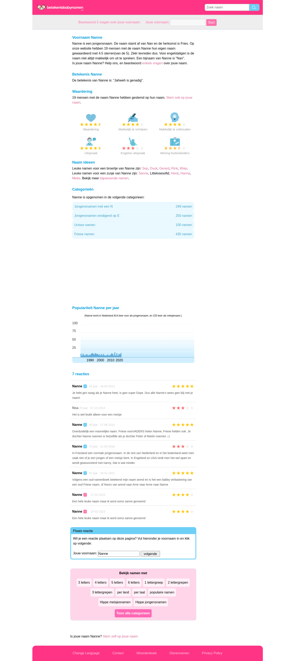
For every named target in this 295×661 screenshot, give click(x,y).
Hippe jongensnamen (150, 602)
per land (123, 592)
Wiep (183, 168)
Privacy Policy (212, 653)
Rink (174, 168)
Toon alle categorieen (133, 613)
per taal (139, 592)
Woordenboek (146, 653)
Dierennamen (179, 653)
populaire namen (162, 592)
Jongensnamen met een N (133, 206)
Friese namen (133, 234)
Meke (76, 178)
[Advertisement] (48, 90)
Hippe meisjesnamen (115, 602)
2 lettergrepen (178, 582)
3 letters (84, 582)
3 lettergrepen (102, 592)
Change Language (86, 653)
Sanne (143, 173)
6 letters (134, 582)
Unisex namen (133, 225)
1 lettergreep (154, 582)
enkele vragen (152, 63)
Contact (118, 653)
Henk (175, 173)
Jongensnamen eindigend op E (133, 215)
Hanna (185, 173)
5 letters (117, 582)
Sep (145, 168)
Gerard (164, 168)
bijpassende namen (114, 178)
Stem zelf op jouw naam (120, 636)
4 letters (101, 582)
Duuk (153, 168)
